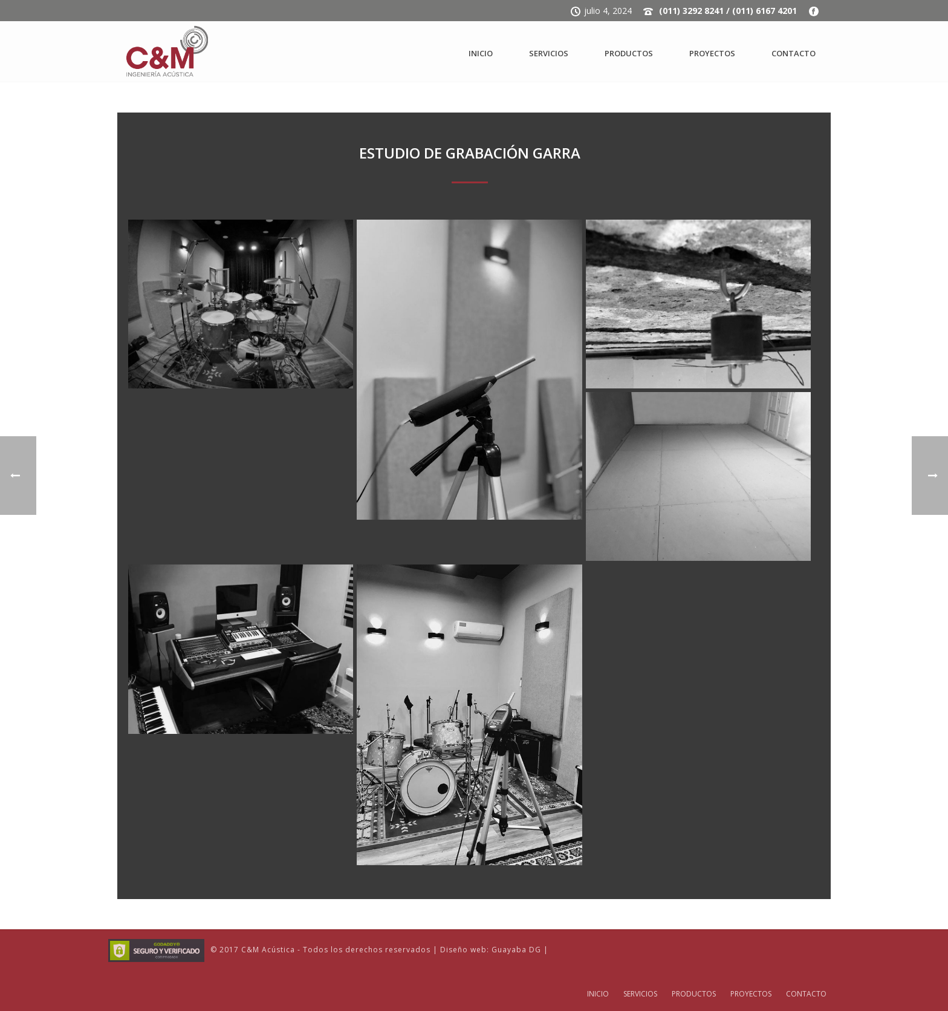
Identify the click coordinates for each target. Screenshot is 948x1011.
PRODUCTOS (629, 53)
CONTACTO (793, 53)
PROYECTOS (712, 53)
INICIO (481, 53)
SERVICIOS (548, 53)
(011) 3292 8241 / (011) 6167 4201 (728, 10)
